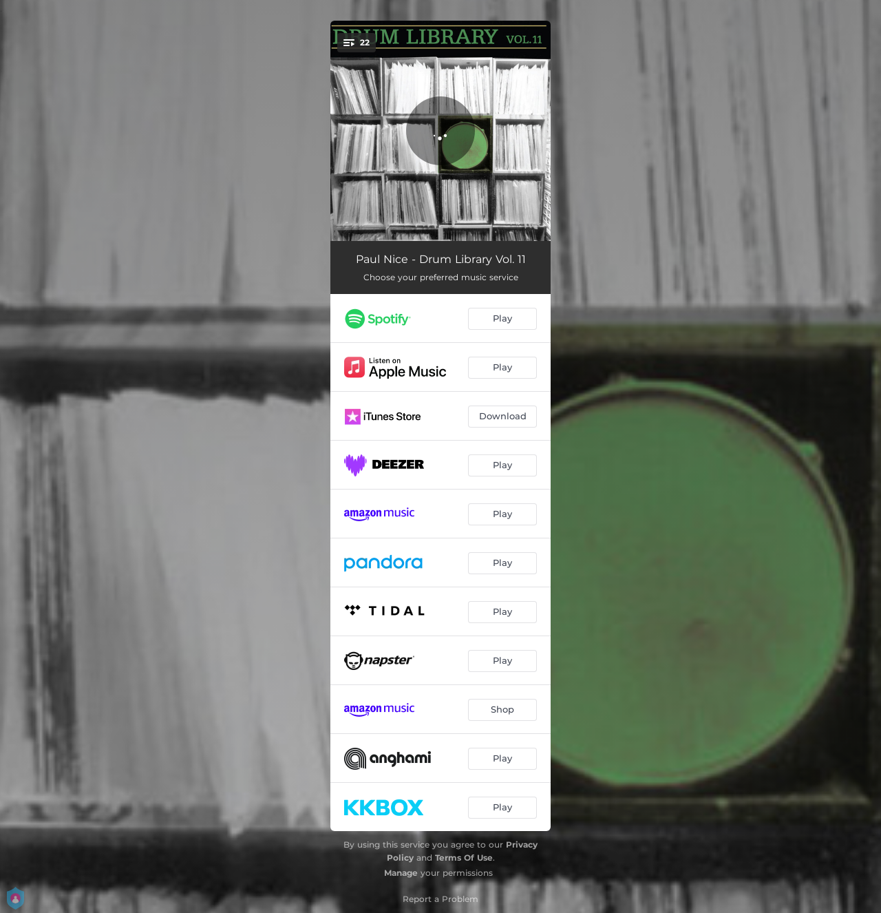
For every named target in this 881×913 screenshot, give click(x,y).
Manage (401, 873)
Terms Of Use (464, 857)
